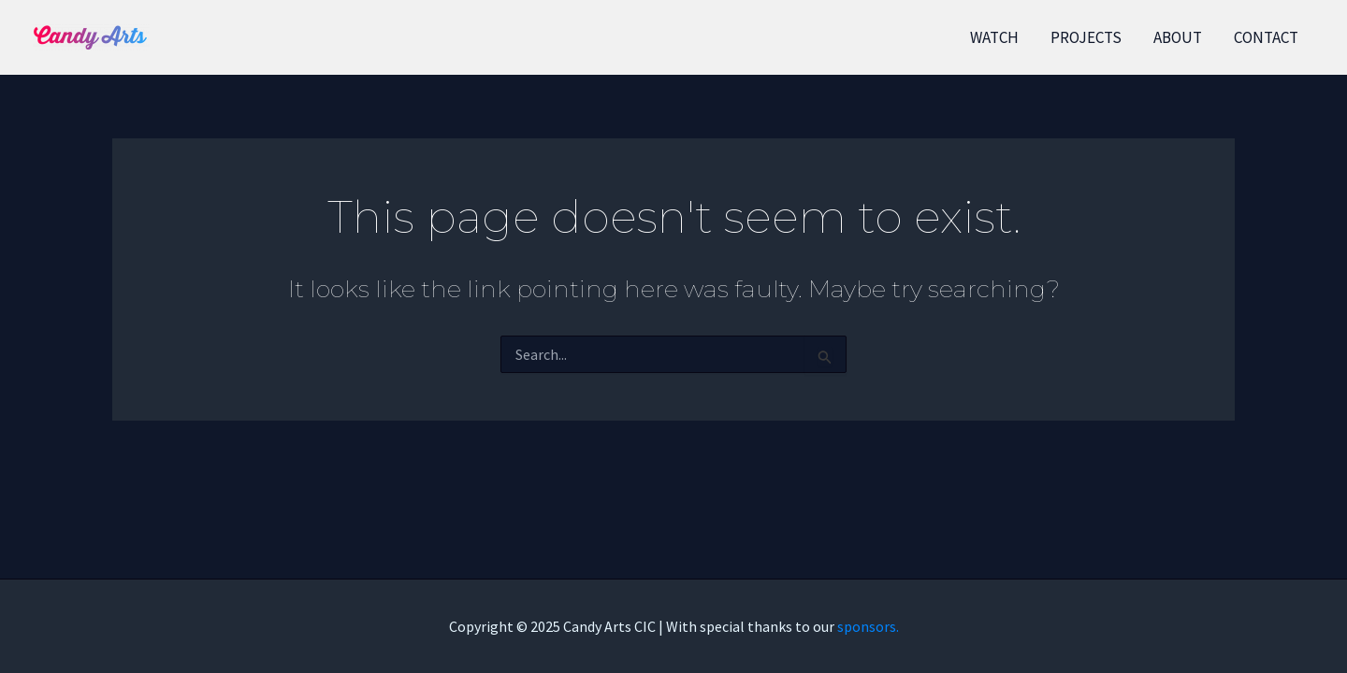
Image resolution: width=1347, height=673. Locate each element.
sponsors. (868, 626)
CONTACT (1266, 37)
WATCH (994, 37)
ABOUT (1177, 37)
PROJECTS (1086, 37)
